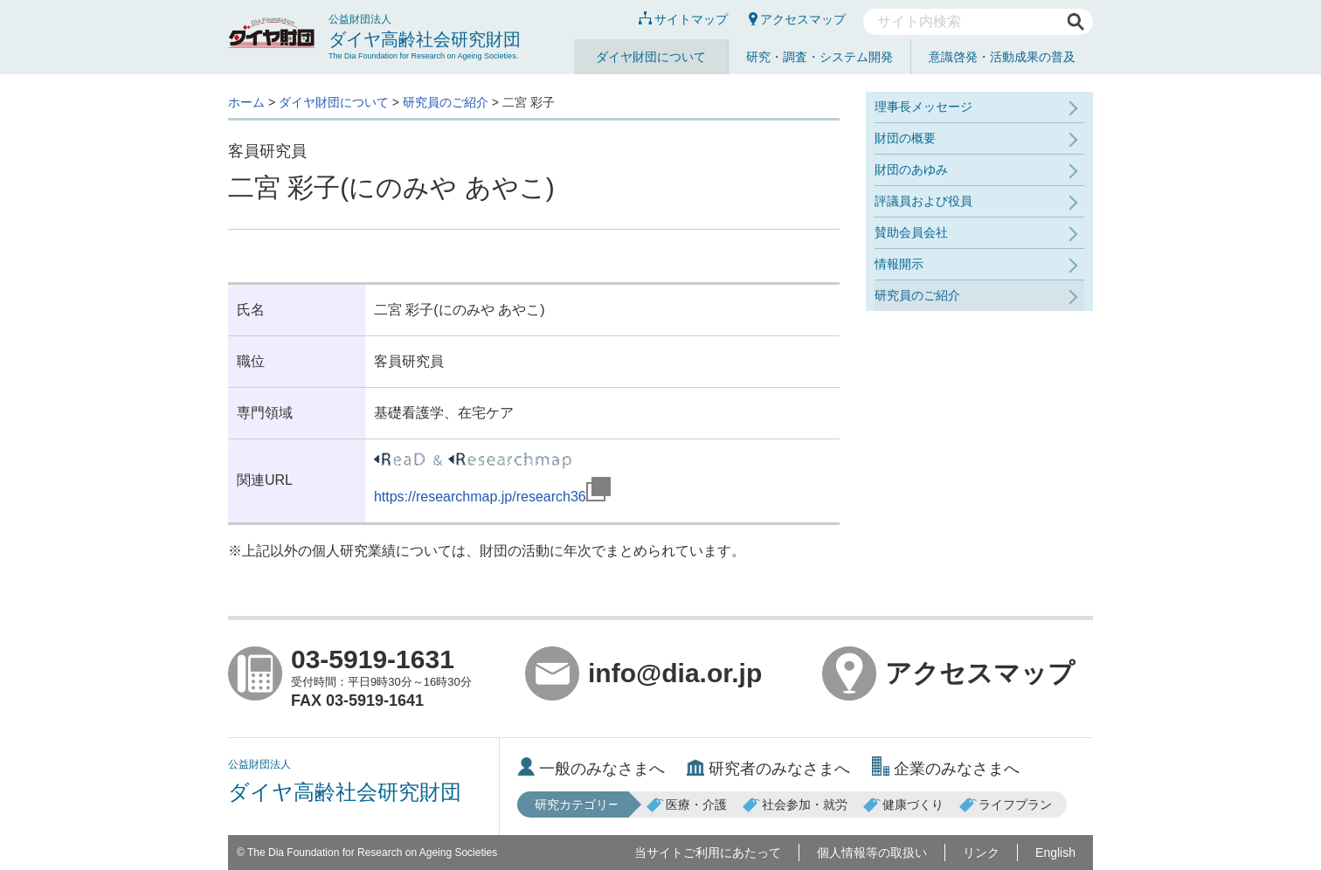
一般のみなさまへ (591, 768)
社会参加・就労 (795, 804)
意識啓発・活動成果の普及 (1002, 57)
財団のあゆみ (911, 169)
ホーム (246, 102)
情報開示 (899, 264)
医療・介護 (687, 804)
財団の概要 (905, 138)
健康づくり (903, 804)
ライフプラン (1005, 804)
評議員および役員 (923, 201)
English (1055, 853)
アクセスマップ (797, 19)
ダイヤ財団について (651, 57)
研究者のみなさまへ (768, 768)
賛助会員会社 (911, 232)
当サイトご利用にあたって (707, 853)
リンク (981, 853)
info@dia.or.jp (643, 673)
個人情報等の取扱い (872, 853)
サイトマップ (683, 19)
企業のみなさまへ (946, 768)
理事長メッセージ (923, 107)
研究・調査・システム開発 (819, 57)
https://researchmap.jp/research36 (492, 496)
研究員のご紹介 (445, 102)
